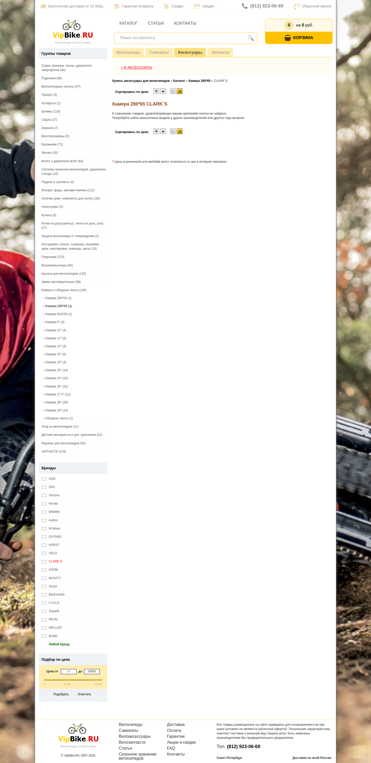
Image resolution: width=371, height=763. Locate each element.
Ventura (50, 495)
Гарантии (176, 736)
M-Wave (50, 529)
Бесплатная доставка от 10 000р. (72, 6)
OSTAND (51, 537)
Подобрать (61, 694)
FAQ (171, 748)
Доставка (176, 725)
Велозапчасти (132, 742)
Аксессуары (190, 52)
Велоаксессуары (135, 736)
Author (49, 520)
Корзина (298, 38)
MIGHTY (51, 578)
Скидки (173, 6)
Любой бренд (55, 644)
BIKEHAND (53, 595)
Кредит (204, 6)
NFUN (49, 619)
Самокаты (158, 52)
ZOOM (49, 570)
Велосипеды (128, 52)
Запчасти (220, 52)
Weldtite (50, 512)
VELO (49, 553)
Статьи (156, 23)
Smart (49, 586)
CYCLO (50, 603)
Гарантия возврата (133, 6)
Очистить (84, 694)
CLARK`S (51, 561)
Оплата (174, 731)
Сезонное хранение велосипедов (137, 756)
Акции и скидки (181, 742)
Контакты (185, 23)
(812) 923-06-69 (262, 6)
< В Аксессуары (136, 67)
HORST (50, 545)
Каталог (129, 23)
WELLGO (51, 628)
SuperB (50, 611)
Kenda (49, 504)
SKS (48, 487)
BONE (49, 636)
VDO (48, 479)
